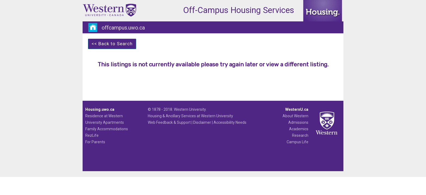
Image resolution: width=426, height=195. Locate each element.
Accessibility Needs (230, 122)
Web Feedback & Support (169, 122)
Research (300, 135)
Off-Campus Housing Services (238, 10)
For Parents (95, 142)
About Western (295, 116)
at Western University (215, 116)
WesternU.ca (296, 109)
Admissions (298, 122)
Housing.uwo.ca (99, 109)
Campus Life (297, 142)
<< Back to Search (112, 43)
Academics (298, 129)
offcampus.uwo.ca (123, 28)
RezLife (92, 135)
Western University (190, 109)
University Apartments (104, 122)
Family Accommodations (106, 129)
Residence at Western (104, 116)
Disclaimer (202, 122)
